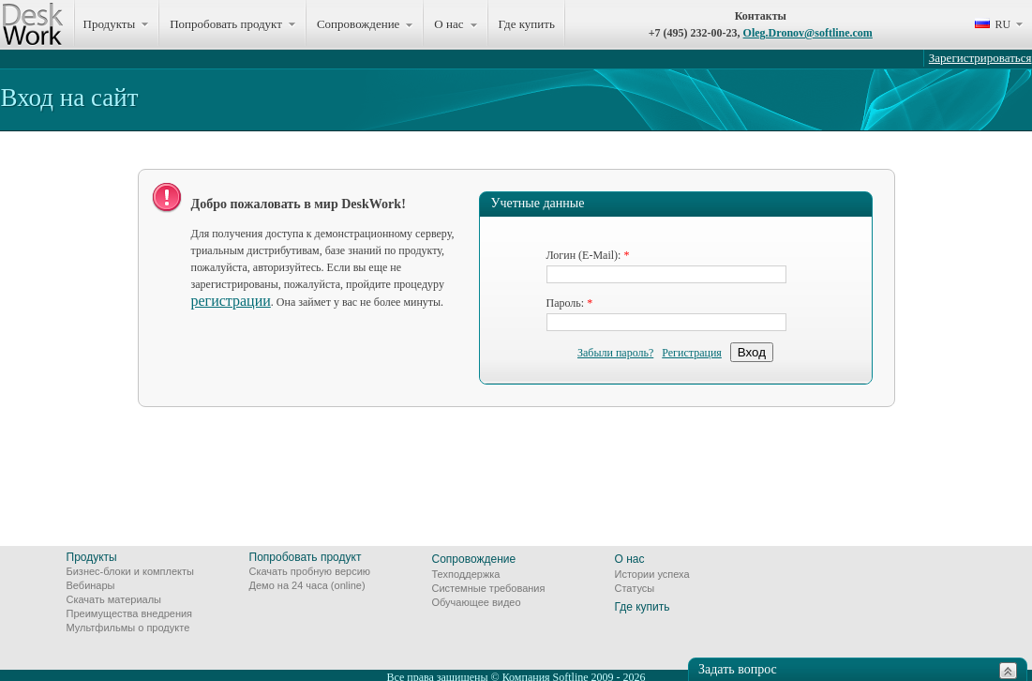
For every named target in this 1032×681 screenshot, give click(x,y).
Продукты (92, 557)
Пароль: (565, 303)
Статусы (635, 588)
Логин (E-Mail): (583, 255)
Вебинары (91, 585)
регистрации (231, 301)
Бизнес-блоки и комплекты (130, 571)
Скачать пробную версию (310, 571)
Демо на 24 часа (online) (307, 585)
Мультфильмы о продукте (128, 627)
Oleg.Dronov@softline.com (808, 32)
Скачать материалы (114, 599)
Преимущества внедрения (130, 613)
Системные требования (489, 588)
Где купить (527, 24)
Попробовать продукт (305, 557)
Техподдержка (466, 574)
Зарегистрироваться (980, 58)
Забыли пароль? (615, 352)
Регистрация (692, 352)
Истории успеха (652, 574)
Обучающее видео (476, 602)
